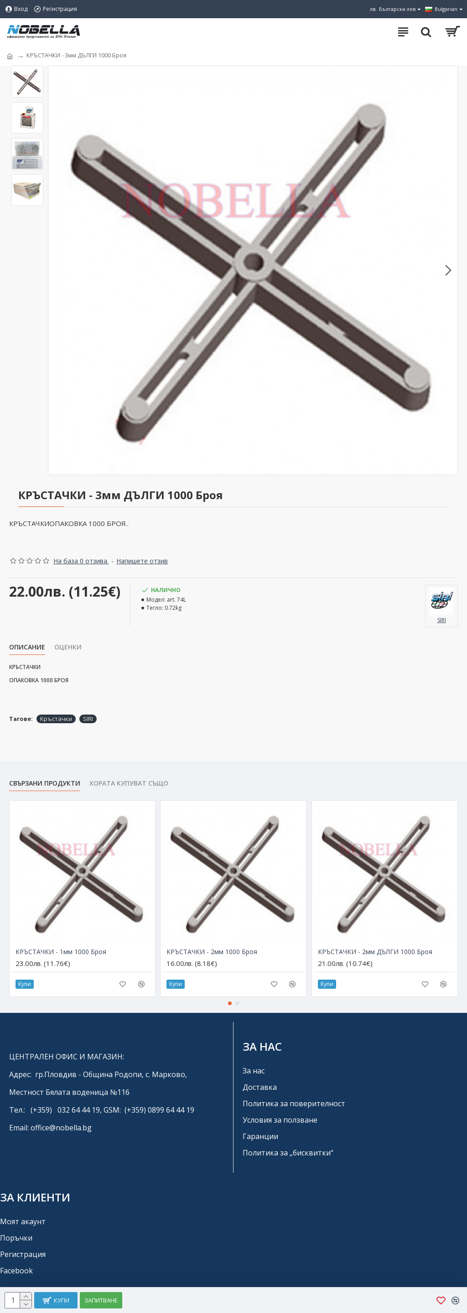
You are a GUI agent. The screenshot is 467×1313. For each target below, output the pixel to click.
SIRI (88, 719)
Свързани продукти (44, 783)
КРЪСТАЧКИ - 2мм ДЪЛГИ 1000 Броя (375, 952)
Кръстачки (56, 719)
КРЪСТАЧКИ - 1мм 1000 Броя (61, 952)
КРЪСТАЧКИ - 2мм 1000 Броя (211, 952)
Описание (27, 647)
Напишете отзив (142, 561)
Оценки (68, 647)
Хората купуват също (128, 783)
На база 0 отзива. (81, 561)
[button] (448, 270)
